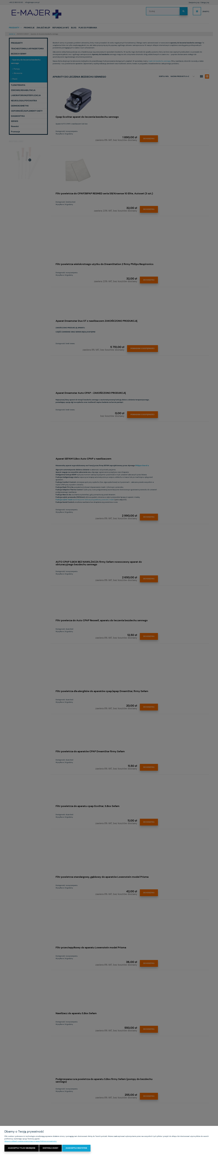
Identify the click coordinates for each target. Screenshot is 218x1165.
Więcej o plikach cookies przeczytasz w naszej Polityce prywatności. (30, 1141)
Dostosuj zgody (50, 1148)
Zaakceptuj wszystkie (76, 1148)
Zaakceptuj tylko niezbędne (21, 1148)
